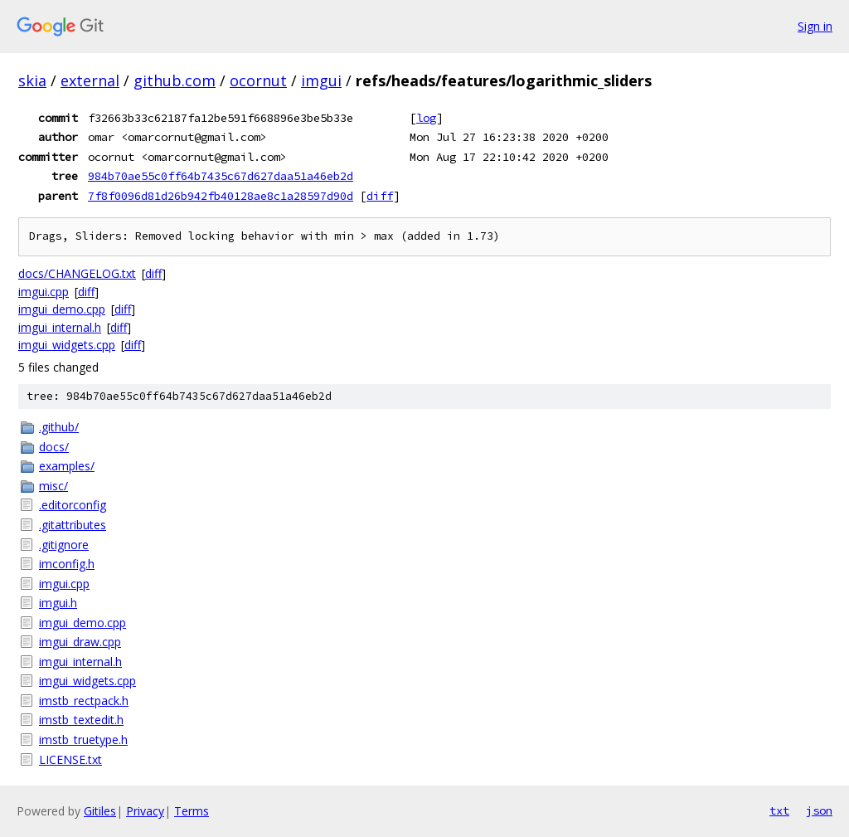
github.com (174, 80)
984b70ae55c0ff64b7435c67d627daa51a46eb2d (220, 175)
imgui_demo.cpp (61, 309)
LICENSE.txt (70, 759)
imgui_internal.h (59, 327)
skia (32, 80)
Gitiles (100, 811)
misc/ (53, 486)
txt (779, 810)
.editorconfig (72, 505)
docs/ (54, 447)
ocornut (258, 80)
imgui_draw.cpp (80, 642)
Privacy (145, 811)
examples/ (67, 466)
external (90, 80)
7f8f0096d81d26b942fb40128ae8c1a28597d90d (220, 195)
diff (379, 195)
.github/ (59, 427)
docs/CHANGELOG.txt (77, 273)
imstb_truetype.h (83, 739)
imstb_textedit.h (81, 720)
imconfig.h (67, 564)
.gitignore (64, 544)
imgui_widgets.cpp (66, 345)
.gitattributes (72, 525)
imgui (321, 80)
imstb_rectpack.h (84, 700)
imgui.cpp (43, 291)
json (819, 810)
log (426, 117)
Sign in (815, 26)
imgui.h (58, 603)
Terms (191, 811)
